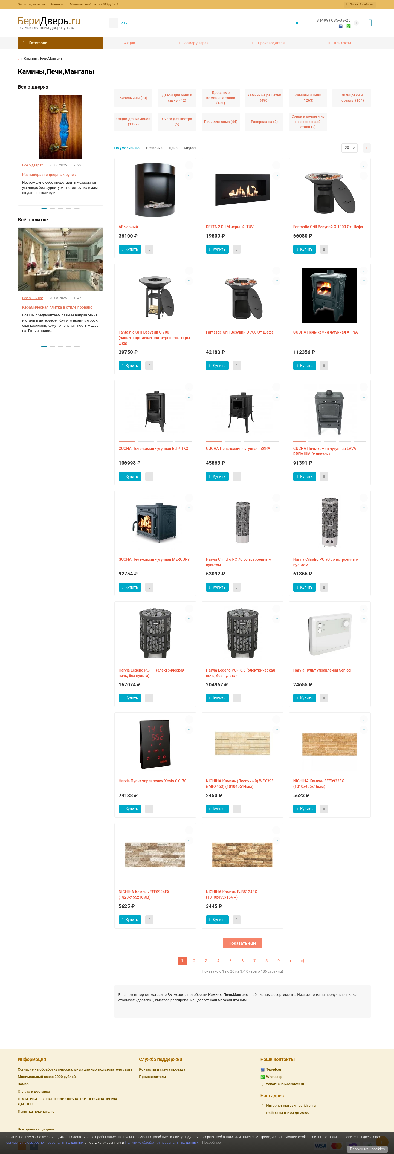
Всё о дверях (32, 165)
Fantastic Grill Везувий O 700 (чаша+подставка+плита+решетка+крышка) (154, 337)
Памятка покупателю (36, 1111)
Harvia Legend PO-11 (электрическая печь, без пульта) (151, 673)
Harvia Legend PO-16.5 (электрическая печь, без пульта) (240, 673)
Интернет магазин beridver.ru (291, 1105)
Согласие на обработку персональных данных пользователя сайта (75, 1069)
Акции (129, 43)
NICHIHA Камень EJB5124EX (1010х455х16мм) (231, 895)
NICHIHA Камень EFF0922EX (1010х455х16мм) (318, 784)
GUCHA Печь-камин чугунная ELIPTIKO (154, 448)
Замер (23, 1084)
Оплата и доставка (31, 4)
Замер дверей (192, 43)
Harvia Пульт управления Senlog (322, 670)
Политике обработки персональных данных (161, 1142)
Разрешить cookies (367, 1149)
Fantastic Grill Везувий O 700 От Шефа (240, 332)
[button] (44, 208)
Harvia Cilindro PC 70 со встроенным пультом (238, 562)
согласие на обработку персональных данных (44, 1142)
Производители (268, 43)
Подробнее (211, 1142)
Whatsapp (274, 1077)
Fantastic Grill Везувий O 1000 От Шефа (328, 227)
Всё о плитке (32, 298)
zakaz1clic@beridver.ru (285, 1084)
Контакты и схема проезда (162, 1069)
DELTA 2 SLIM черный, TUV (230, 227)
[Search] (210, 23)
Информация (32, 1059)
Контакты (57, 4)
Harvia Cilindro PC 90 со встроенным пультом (326, 562)
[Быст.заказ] (149, 249)
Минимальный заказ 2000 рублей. (94, 4)
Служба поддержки (160, 1059)
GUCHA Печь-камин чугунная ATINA (325, 332)
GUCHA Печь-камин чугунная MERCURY (154, 559)
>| (302, 961)
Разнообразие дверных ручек (49, 174)
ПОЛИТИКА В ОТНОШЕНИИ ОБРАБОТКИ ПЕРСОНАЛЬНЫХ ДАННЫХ (67, 1101)
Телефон (273, 1069)
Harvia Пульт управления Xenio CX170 (153, 781)
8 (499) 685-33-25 (334, 20)
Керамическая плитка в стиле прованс (57, 307)
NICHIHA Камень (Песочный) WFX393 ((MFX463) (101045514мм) (240, 784)
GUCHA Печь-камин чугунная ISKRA (238, 448)
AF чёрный (128, 227)
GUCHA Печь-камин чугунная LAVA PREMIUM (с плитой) (324, 451)
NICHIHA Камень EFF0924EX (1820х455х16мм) (144, 895)
